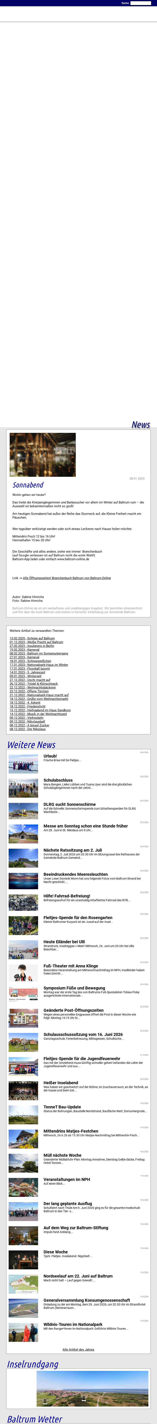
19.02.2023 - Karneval (24, 650)
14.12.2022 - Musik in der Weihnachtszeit (38, 714)
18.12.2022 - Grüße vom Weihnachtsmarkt (39, 699)
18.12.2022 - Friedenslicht (27, 706)
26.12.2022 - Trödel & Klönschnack (34, 684)
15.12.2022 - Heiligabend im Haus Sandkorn (40, 710)
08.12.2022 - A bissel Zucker (29, 725)
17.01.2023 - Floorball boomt (30, 669)
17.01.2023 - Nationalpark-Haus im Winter (39, 665)
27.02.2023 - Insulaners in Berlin (32, 646)
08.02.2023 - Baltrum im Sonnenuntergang (39, 653)
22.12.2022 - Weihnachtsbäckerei (33, 687)
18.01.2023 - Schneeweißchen (30, 661)
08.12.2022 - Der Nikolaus (28, 729)
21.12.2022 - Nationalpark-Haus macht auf (39, 695)
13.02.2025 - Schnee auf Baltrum (32, 638)
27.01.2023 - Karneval (24, 657)
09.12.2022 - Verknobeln (26, 718)
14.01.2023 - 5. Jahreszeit (27, 672)
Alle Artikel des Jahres (78, 1350)
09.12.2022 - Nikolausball (27, 721)
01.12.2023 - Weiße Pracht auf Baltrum (36, 642)
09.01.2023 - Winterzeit (25, 676)
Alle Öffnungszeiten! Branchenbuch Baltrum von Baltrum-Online (67, 578)
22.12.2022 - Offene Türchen (29, 691)
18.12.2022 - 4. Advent (25, 703)
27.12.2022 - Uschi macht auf (30, 680)
